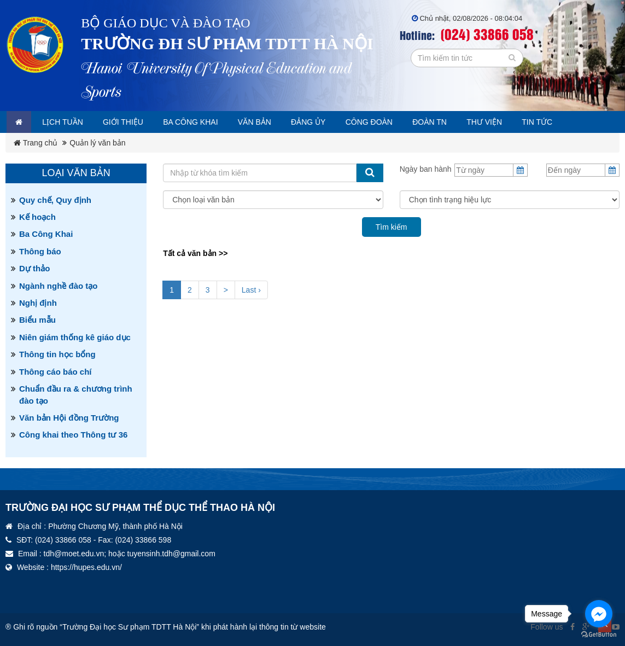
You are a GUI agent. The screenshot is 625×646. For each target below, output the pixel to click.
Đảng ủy (335, 122)
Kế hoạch (37, 217)
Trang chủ (35, 142)
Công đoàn (400, 122)
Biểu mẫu (37, 319)
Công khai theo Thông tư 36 (73, 434)
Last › (251, 290)
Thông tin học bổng (57, 354)
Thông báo (40, 251)
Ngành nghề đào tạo (58, 285)
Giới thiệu (134, 122)
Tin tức (581, 122)
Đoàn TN (465, 122)
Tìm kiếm (391, 227)
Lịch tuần (69, 122)
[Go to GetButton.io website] (598, 634)
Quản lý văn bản (97, 142)
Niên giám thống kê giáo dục (75, 337)
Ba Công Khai (46, 233)
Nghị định (38, 302)
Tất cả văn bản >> (195, 253)
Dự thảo (34, 268)
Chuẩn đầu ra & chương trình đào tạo (75, 394)
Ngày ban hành (426, 169)
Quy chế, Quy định (55, 200)
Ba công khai (207, 122)
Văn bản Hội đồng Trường (69, 417)
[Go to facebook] (598, 613)
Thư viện (524, 122)
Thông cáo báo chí (55, 371)
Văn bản (276, 122)
